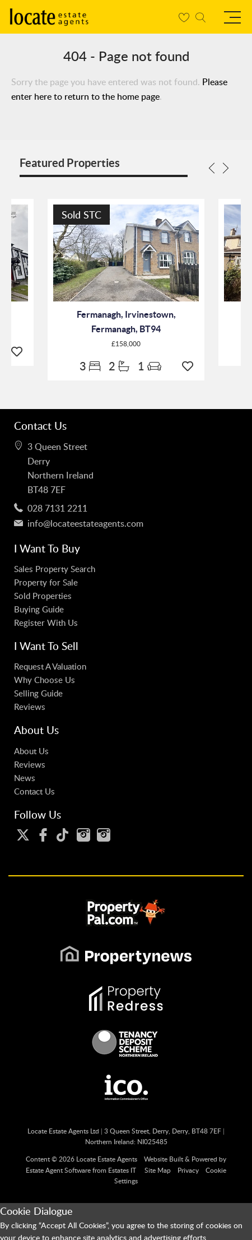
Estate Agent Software (58, 1170)
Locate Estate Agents (106, 1159)
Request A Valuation (50, 666)
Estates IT (122, 1170)
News (24, 777)
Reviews (29, 706)
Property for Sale (46, 582)
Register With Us (46, 622)
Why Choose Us (44, 679)
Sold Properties (43, 595)
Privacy (188, 1170)
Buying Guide (39, 609)
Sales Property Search (54, 568)
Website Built (163, 1159)
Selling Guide (38, 693)
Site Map (157, 1170)
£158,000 (126, 344)
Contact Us (34, 791)
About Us (31, 750)
